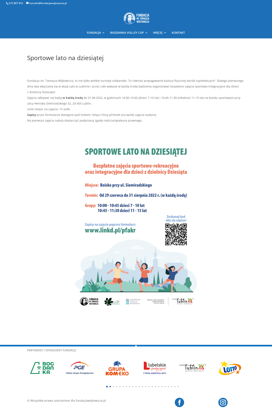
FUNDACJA (94, 33)
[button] (107, 386)
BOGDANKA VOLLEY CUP (127, 33)
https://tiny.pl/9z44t (106, 115)
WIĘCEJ (157, 33)
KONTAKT (178, 33)
